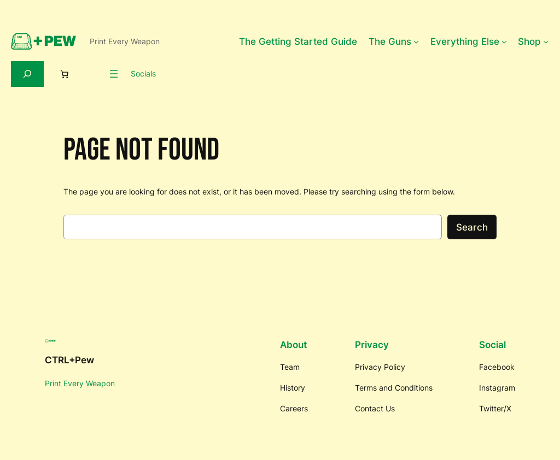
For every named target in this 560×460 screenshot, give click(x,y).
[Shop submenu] (546, 41)
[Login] (92, 74)
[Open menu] (113, 73)
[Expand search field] (27, 74)
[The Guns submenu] (416, 41)
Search (472, 227)
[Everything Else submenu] (504, 41)
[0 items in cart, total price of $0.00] (64, 74)
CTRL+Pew (69, 360)
